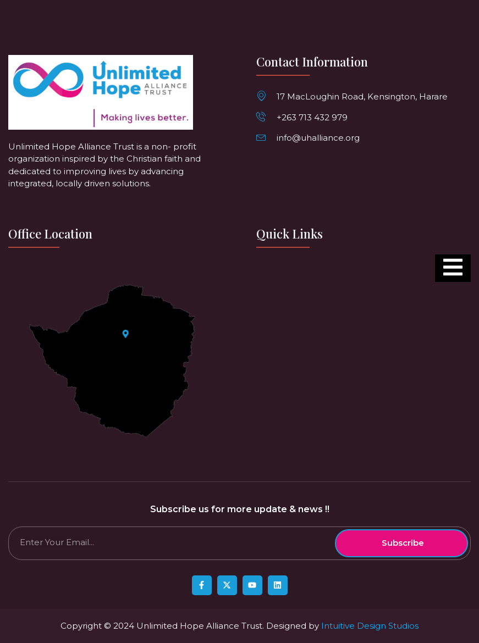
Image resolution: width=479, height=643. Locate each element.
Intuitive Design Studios (370, 625)
